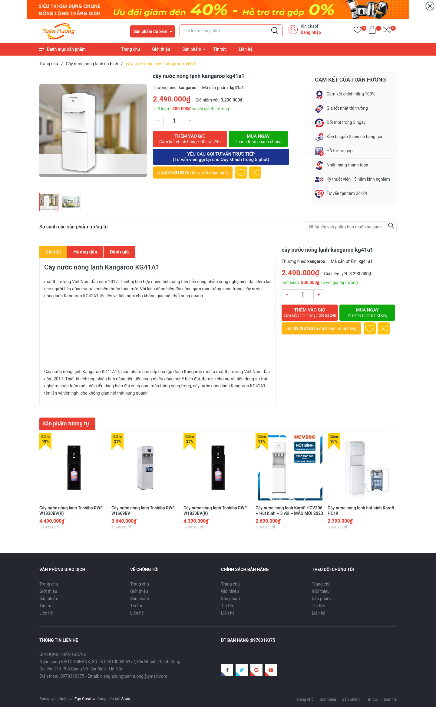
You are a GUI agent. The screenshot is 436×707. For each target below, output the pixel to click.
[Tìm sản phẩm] (231, 31)
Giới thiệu (161, 49)
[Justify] (274, 31)
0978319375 (177, 172)
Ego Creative (85, 698)
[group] (93, 130)
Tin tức (220, 49)
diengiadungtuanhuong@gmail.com (133, 676)
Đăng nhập (311, 32)
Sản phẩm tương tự (65, 423)
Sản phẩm (191, 49)
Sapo (125, 698)
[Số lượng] (174, 121)
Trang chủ (130, 49)
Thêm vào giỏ (190, 139)
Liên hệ (246, 49)
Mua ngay (258, 139)
